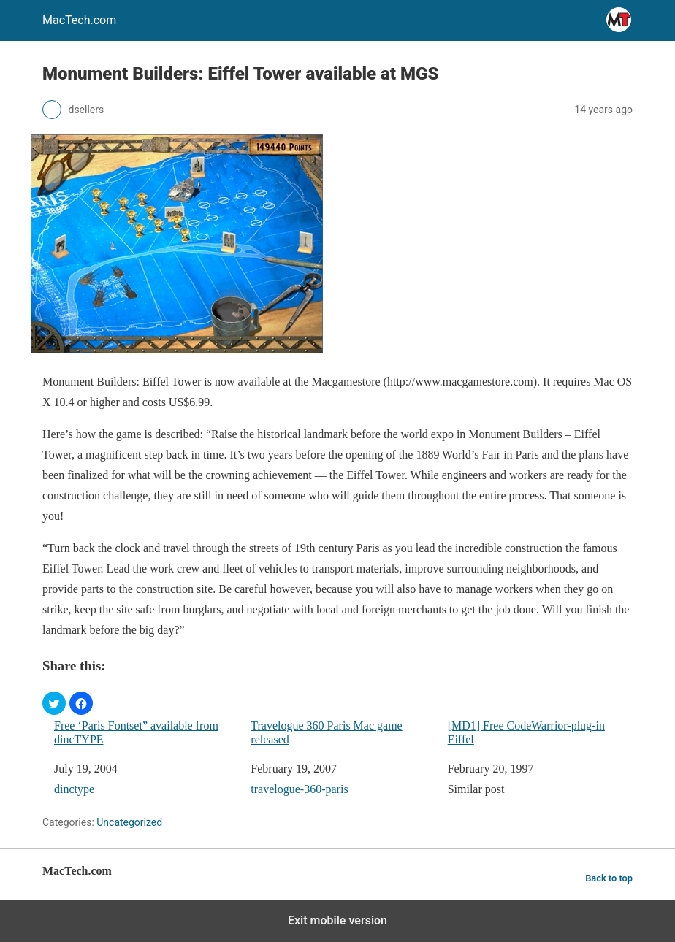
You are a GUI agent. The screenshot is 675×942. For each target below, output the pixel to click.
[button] (54, 703)
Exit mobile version (337, 920)
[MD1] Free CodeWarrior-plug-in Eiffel (526, 732)
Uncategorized (129, 822)
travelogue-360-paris (299, 789)
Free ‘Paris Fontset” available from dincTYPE (136, 732)
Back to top (609, 878)
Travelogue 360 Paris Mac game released (326, 732)
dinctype (74, 789)
